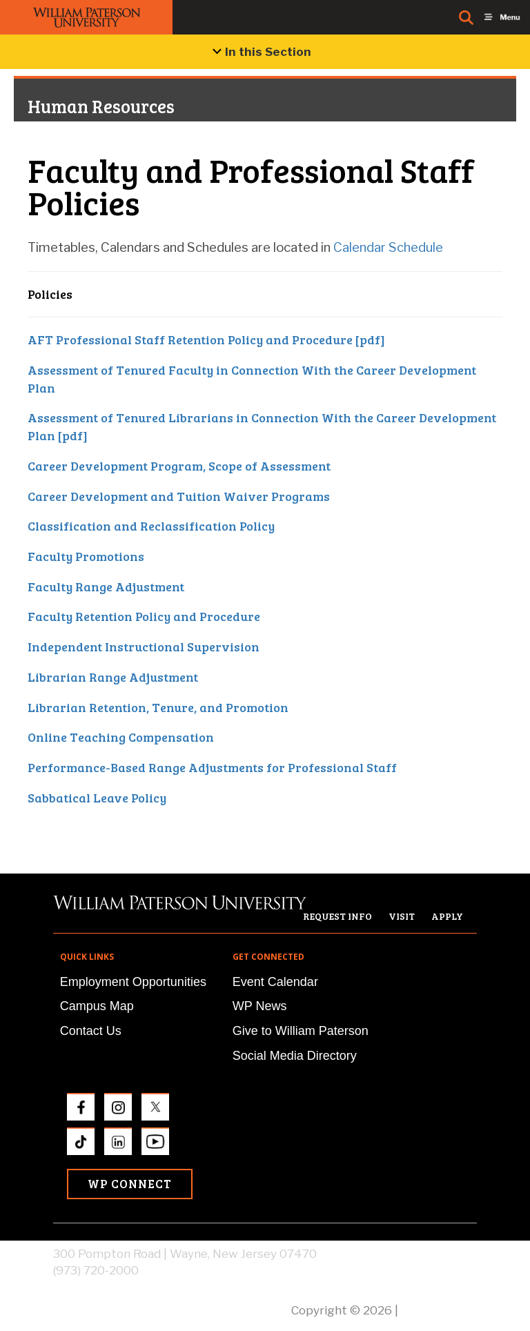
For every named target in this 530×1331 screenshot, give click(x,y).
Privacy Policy (439, 1310)
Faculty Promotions (86, 556)
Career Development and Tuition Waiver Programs (179, 496)
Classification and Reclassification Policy (151, 525)
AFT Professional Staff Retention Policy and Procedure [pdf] (206, 339)
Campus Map (97, 1006)
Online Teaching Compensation (121, 737)
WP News (260, 1006)
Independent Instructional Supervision (143, 646)
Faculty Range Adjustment (106, 586)
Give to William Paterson (301, 1031)
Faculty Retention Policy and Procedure (144, 616)
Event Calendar (275, 982)
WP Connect (130, 1184)
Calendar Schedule (388, 247)
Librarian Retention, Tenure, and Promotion (158, 707)
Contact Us (90, 1031)
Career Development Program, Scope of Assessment (179, 465)
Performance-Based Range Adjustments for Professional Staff (212, 767)
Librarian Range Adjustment (113, 677)
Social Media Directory (295, 1056)
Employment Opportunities (133, 982)
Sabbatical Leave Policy (97, 797)
